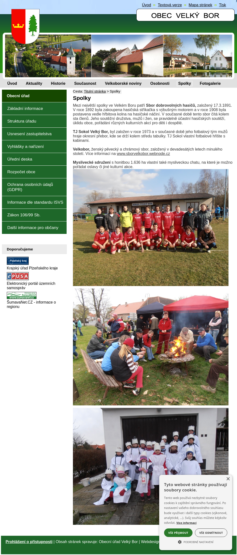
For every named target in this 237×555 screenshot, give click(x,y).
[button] (195, 541)
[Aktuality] (34, 83)
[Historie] (58, 83)
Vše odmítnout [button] (211, 533)
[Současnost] (85, 83)
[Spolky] (184, 83)
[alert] (195, 512)
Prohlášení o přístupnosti (29, 542)
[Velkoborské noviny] (123, 83)
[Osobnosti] (160, 83)
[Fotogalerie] (210, 83)
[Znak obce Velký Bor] (26, 40)
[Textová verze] (169, 5)
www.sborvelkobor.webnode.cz (143, 154)
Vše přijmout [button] (178, 533)
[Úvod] (12, 83)
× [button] (228, 479)
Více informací (186, 523)
